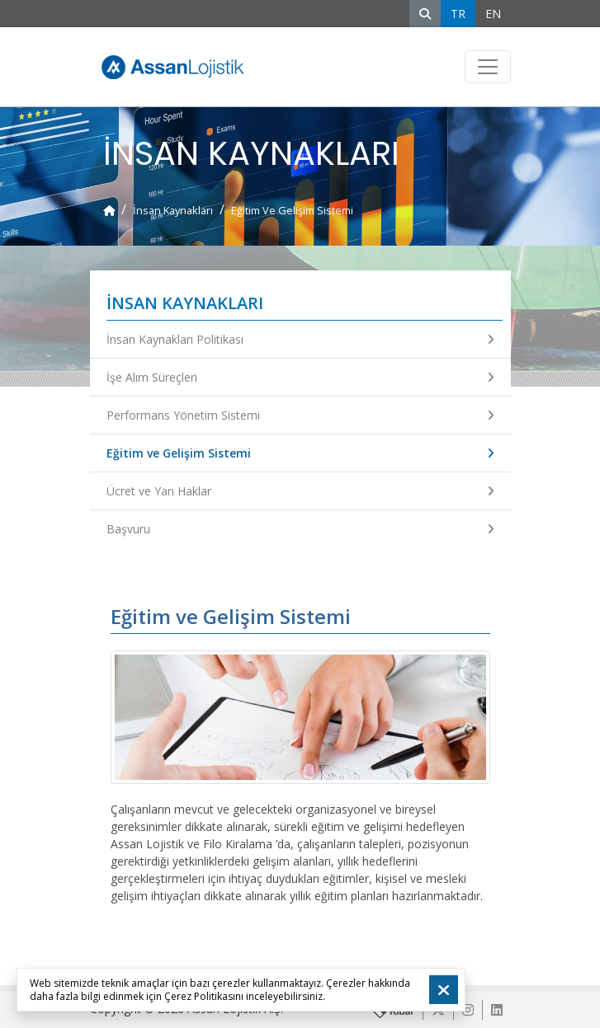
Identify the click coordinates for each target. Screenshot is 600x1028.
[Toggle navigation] (488, 66)
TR (458, 13)
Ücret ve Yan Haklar (300, 491)
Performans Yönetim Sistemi (300, 415)
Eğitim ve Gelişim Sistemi (300, 453)
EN (493, 13)
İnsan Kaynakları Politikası (300, 339)
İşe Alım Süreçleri (300, 377)
